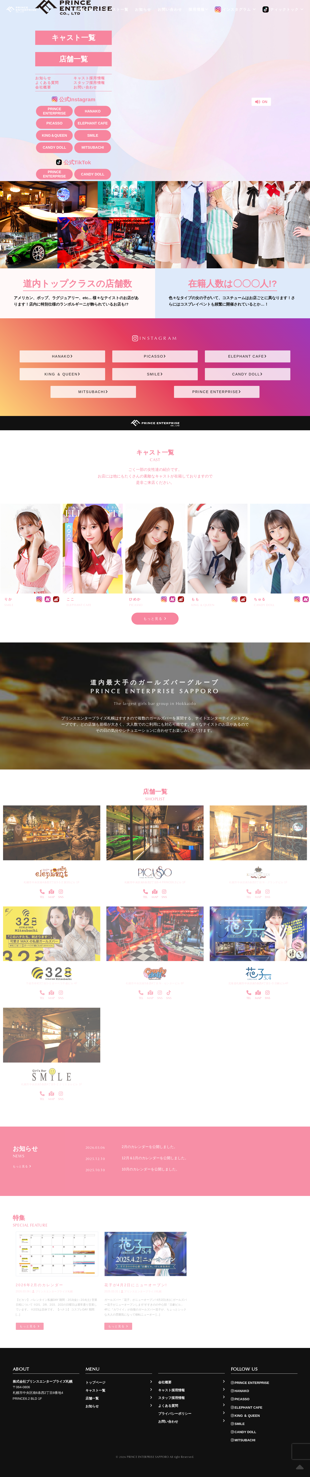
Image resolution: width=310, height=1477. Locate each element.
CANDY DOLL (54, 147)
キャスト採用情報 (89, 78)
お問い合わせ (85, 87)
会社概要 (43, 87)
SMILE (92, 135)
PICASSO (54, 123)
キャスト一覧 (73, 38)
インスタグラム (235, 10)
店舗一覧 (73, 59)
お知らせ (43, 78)
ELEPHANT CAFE (93, 123)
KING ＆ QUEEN (62, 374)
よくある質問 (47, 82)
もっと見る (155, 619)
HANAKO (93, 111)
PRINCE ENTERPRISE (54, 111)
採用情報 (198, 9)
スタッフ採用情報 (89, 82)
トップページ (95, 1382)
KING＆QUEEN (54, 135)
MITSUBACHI (92, 147)
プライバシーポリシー (174, 1414)
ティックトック (283, 10)
